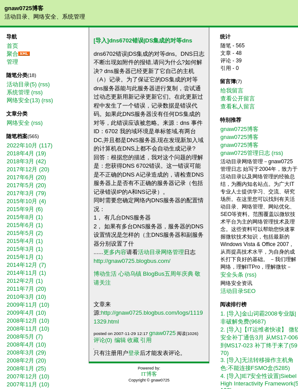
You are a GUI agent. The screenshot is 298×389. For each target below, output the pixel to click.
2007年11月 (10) (28, 384)
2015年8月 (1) (25, 217)
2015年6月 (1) (25, 225)
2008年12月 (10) (28, 320)
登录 (134, 353)
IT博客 (149, 374)
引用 (146, 340)
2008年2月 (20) (26, 360)
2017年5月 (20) (26, 185)
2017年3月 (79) (26, 193)
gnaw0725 (162, 333)
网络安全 (18, 122)
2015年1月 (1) (25, 257)
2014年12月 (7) (26, 265)
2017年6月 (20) (26, 177)
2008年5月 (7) (25, 336)
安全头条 (231, 274)
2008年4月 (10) (26, 344)
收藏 (133, 340)
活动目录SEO (237, 291)
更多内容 (114, 252)
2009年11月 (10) (28, 304)
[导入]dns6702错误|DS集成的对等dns (143, 40)
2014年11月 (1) (26, 273)
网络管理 (172, 252)
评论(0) (103, 340)
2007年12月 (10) (28, 376)
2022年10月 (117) (29, 145)
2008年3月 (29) (26, 352)
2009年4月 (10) (26, 312)
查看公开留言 (237, 98)
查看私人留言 (237, 106)
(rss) (44, 84)
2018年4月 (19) (26, 153)
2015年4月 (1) (25, 241)
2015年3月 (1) (25, 249)
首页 (12, 45)
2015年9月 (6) (25, 209)
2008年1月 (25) (26, 368)
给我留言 (231, 90)
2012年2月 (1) (25, 280)
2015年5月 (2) (25, 233)
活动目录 (149, 252)
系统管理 (18, 92)
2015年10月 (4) (26, 201)
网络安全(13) (23, 100)
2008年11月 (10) (28, 328)
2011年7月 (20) (26, 288)
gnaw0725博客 (23, 8)
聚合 (12, 53)
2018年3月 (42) (26, 161)
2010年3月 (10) (26, 296)
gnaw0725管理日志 (245, 153)
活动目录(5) (22, 84)
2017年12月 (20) (28, 169)
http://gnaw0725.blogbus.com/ (132, 261)
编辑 (120, 340)
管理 (12, 61)
